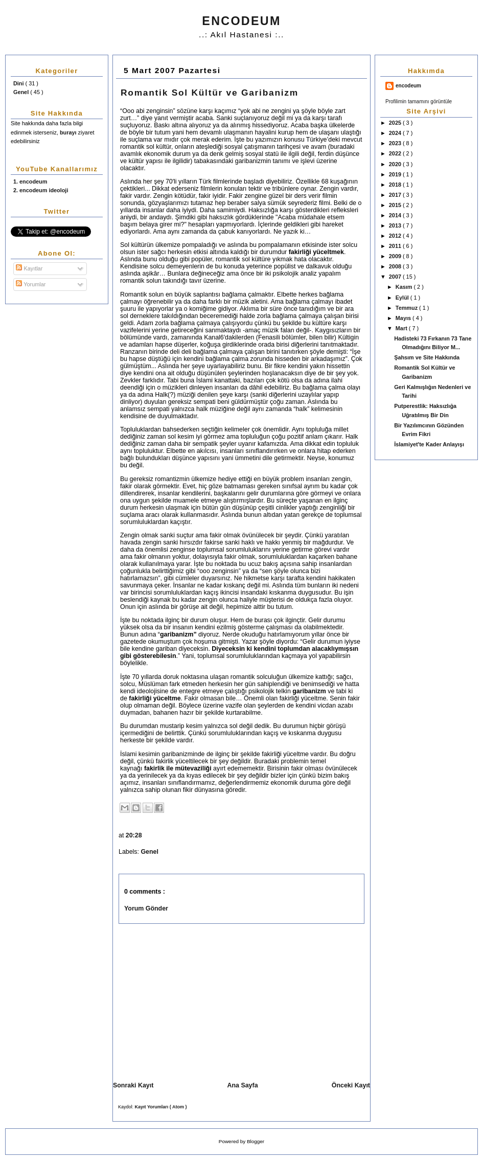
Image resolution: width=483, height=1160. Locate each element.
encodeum (408, 85)
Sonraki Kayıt (133, 1085)
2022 (396, 153)
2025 (396, 123)
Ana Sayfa (242, 1085)
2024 (396, 133)
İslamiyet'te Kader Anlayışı (429, 444)
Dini (19, 83)
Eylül (403, 297)
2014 (396, 215)
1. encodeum (30, 181)
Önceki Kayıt (351, 1085)
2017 (396, 195)
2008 (396, 266)
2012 (396, 236)
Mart (402, 328)
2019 (396, 174)
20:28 (135, 835)
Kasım (405, 287)
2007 (396, 277)
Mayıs (404, 318)
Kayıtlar (29, 268)
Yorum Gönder (146, 908)
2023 (396, 143)
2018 (396, 184)
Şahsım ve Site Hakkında (426, 357)
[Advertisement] (199, 1000)
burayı (69, 132)
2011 (396, 246)
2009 (396, 256)
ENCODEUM (241, 21)
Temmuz (407, 308)
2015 (396, 205)
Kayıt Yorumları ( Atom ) (161, 1106)
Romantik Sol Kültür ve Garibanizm (209, 92)
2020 (396, 164)
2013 (396, 225)
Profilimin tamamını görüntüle (418, 101)
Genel (21, 92)
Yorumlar (30, 284)
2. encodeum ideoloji (40, 190)
